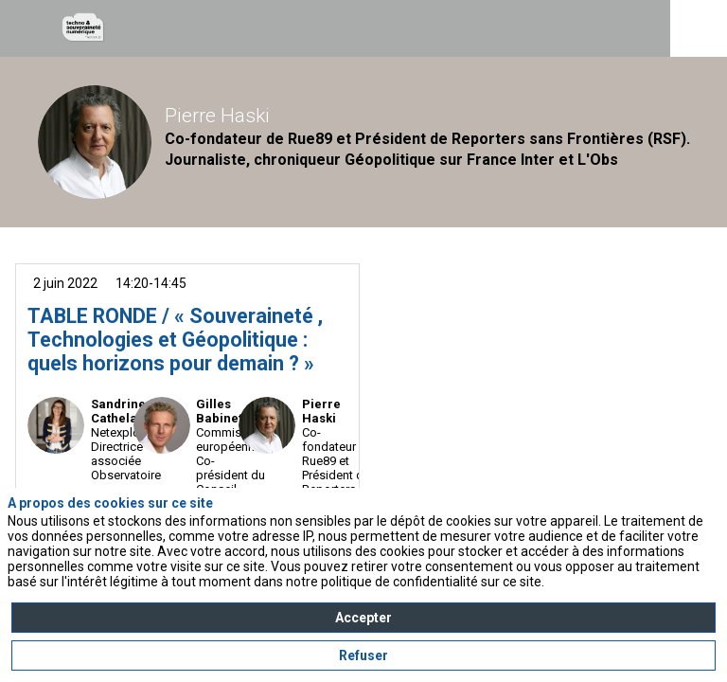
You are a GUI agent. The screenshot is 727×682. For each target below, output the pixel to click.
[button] (28, 28)
